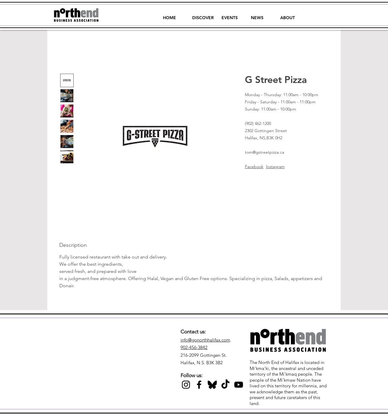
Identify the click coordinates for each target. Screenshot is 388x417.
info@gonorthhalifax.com (205, 340)
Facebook (254, 166)
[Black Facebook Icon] (199, 384)
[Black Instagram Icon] (186, 384)
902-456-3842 (194, 347)
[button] (203, 15)
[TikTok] (225, 384)
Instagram (275, 166)
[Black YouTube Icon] (238, 384)
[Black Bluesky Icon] (212, 384)
